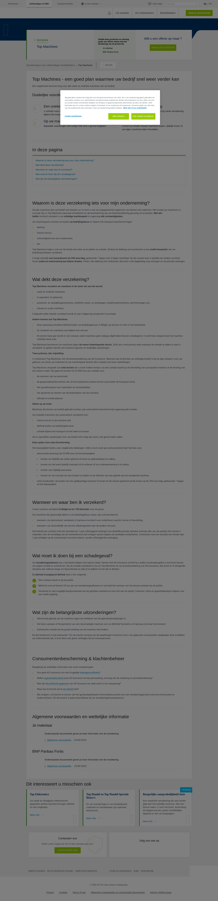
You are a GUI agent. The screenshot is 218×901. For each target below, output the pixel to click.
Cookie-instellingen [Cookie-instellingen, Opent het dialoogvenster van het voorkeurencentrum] (73, 116)
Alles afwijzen (119, 116)
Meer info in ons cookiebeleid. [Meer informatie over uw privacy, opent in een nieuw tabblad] (135, 108)
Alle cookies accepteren (143, 116)
